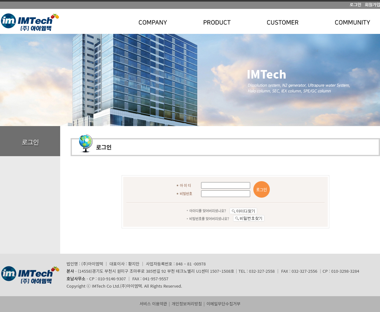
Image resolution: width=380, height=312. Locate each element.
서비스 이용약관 (153, 304)
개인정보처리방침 (187, 304)
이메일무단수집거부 (223, 304)
